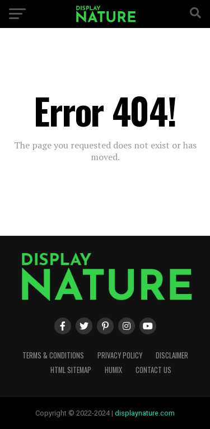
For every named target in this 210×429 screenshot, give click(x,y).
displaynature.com (145, 413)
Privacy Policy (119, 355)
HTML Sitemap (70, 370)
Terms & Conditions (53, 355)
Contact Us (153, 370)
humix (113, 370)
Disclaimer (172, 355)
